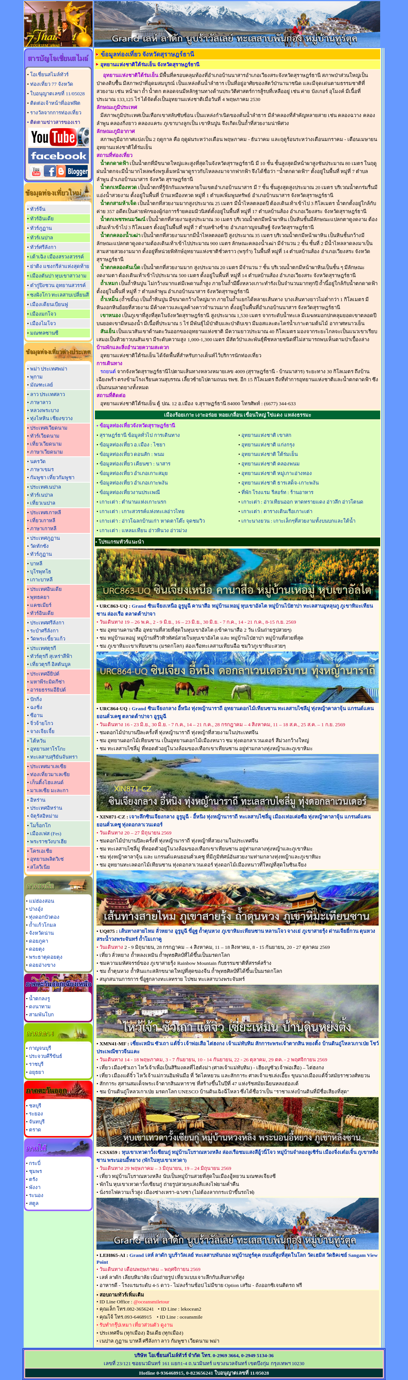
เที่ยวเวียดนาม (46, 444)
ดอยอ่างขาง (42, 965)
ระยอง (36, 1114)
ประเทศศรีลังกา (47, 623)
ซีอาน (36, 715)
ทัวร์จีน (37, 209)
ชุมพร (35, 1171)
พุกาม (36, 377)
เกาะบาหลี (41, 579)
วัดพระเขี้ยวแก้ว (47, 639)
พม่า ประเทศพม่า (48, 369)
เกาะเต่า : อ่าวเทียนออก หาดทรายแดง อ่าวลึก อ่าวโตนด (302, 502)
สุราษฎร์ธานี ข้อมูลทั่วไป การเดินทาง (140, 435)
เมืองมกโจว (43, 314)
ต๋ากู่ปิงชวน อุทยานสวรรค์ (58, 285)
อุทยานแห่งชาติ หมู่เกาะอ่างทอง (276, 473)
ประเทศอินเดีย (46, 589)
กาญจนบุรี (40, 1048)
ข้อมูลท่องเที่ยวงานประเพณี (130, 492)
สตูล (34, 1203)
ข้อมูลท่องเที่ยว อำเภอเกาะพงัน (134, 483)
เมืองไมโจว (43, 323)
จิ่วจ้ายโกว (41, 723)
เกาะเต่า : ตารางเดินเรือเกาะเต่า (276, 511)
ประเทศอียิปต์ (44, 674)
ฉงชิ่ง (36, 707)
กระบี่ (34, 1163)
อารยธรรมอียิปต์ (48, 690)
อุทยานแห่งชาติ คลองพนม (270, 464)
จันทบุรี (37, 1122)
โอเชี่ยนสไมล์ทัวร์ (49, 74)
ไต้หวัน (38, 741)
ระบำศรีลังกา (44, 631)
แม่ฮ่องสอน (41, 901)
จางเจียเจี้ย (42, 731)
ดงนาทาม (40, 1006)
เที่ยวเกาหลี (42, 520)
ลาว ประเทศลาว (47, 394)
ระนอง (36, 1195)
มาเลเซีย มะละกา (49, 790)
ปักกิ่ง (36, 699)
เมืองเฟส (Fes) (45, 833)
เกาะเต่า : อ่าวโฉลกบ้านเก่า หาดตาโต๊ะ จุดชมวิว (152, 521)
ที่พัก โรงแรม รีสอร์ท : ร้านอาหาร (277, 492)
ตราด (35, 1130)
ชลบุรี (35, 1106)
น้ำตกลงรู (39, 998)
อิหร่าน (37, 800)
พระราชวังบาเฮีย (48, 841)
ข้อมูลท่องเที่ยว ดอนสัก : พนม (132, 454)
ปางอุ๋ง (36, 909)
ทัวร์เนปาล (41, 238)
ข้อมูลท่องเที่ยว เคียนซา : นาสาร (135, 464)
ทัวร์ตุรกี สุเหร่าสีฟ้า (51, 656)
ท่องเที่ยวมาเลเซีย (50, 774)
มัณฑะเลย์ (41, 385)
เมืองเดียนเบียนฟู (49, 304)
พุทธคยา (39, 597)
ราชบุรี (36, 1064)
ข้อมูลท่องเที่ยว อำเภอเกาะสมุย (134, 473)
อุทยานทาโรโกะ (48, 749)
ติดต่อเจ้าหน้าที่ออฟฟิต (55, 103)
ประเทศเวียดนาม (48, 428)
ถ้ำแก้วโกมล (42, 925)
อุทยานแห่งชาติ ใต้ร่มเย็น (269, 454)
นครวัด (38, 461)
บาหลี (36, 563)
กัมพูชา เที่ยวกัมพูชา (52, 477)
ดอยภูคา (38, 941)
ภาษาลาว (40, 402)
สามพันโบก (41, 1014)
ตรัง (33, 1179)
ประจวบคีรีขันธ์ (45, 1056)
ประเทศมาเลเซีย (48, 766)
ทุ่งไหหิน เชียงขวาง (51, 418)
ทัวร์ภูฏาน (41, 228)
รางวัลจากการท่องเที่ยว (55, 113)
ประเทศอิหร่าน (46, 808)
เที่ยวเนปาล (42, 503)
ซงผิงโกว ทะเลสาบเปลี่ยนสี (59, 295)
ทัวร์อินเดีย (42, 218)
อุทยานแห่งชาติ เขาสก (266, 435)
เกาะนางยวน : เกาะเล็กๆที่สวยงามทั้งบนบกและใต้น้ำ (298, 521)
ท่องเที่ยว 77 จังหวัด (51, 84)
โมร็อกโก (40, 825)
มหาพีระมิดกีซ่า (47, 682)
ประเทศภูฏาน (45, 538)
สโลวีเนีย (40, 867)
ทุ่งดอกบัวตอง (44, 917)
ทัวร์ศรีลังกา (43, 247)
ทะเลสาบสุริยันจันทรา (53, 757)
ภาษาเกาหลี (43, 528)
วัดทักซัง (39, 546)
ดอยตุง (37, 949)
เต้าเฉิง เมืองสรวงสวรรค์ (57, 257)
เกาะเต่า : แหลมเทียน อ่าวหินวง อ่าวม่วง (143, 530)
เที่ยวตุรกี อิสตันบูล (50, 664)
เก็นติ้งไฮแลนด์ (47, 782)
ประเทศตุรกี (43, 648)
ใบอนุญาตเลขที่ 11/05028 (57, 93)
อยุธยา (36, 1072)
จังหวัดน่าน (41, 933)
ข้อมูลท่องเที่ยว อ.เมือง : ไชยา (132, 445)
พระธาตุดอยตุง (46, 957)
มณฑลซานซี (44, 333)
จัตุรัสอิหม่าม (44, 816)
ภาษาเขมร (42, 469)
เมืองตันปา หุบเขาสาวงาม (58, 276)
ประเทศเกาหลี (45, 512)
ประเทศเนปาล (45, 487)
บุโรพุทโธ (40, 571)
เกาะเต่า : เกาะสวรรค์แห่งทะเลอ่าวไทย (142, 511)
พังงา (34, 1187)
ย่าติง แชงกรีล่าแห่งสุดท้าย (59, 266)
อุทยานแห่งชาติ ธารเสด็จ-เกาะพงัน (280, 483)
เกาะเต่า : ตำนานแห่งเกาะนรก (133, 502)
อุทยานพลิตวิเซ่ (47, 859)
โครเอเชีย (41, 851)
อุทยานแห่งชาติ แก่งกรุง (268, 445)
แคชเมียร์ (40, 605)
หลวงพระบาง (44, 410)
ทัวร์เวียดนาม (44, 436)
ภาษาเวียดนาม (46, 452)
